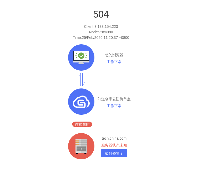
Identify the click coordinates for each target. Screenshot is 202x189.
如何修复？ (114, 153)
